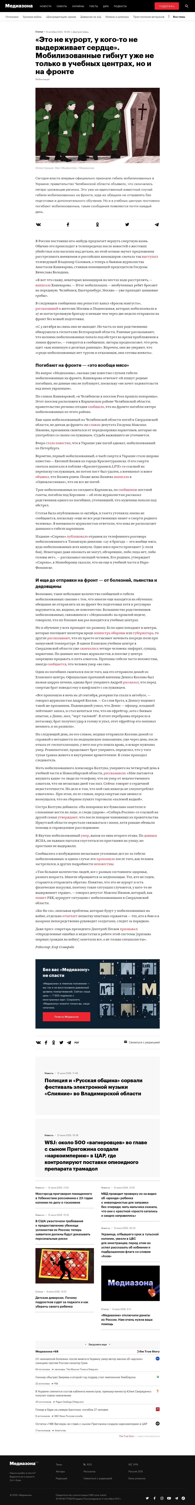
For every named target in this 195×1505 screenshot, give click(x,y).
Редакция (61, 1478)
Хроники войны (32, 16)
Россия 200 (135, 1471)
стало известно (58, 443)
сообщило (96, 407)
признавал (128, 929)
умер (85, 835)
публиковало (77, 536)
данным (150, 835)
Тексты (93, 6)
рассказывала (114, 773)
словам (95, 425)
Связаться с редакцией (142, 1042)
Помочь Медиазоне (66, 1016)
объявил (42, 477)
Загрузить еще (97, 1344)
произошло (105, 859)
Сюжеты (62, 6)
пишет (40, 898)
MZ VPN (133, 1464)
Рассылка (89, 1471)
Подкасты (120, 6)
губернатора (143, 633)
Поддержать (167, 6)
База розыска (136, 1478)
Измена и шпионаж (117, 16)
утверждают (68, 817)
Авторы (60, 1471)
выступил (150, 256)
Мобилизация (42, 79)
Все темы (179, 16)
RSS (88, 1464)
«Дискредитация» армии (61, 16)
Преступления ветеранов (148, 16)
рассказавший (46, 308)
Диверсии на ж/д (90, 16)
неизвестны (103, 864)
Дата (106, 6)
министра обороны (109, 633)
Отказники (11, 16)
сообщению (127, 490)
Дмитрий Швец (80, 31)
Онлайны (78, 6)
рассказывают (58, 638)
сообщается (57, 664)
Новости (46, 6)
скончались (89, 648)
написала (43, 285)
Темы (59, 1464)
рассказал (131, 682)
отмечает (70, 916)
